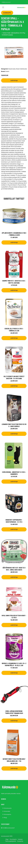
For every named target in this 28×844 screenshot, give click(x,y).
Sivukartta (20, 841)
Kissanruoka (11, 69)
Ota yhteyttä (13, 839)
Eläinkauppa (7, 12)
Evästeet (20, 839)
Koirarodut (7, 811)
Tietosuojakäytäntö (10, 841)
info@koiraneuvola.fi (6, 2)
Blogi (5, 817)
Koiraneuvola (7, 808)
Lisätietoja (14, 80)
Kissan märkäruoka (21, 69)
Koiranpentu (7, 814)
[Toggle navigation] (3, 7)
